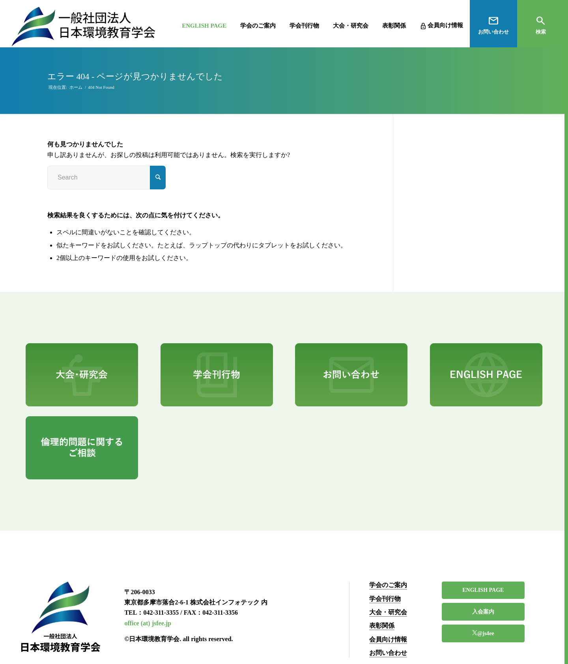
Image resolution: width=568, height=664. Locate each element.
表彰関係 (381, 625)
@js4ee (485, 633)
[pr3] (351, 374)
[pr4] (486, 374)
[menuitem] (194, 23)
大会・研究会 (388, 612)
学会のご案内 (388, 585)
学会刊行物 (385, 598)
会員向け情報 (388, 639)
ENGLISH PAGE (483, 590)
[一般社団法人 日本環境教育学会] (83, 26)
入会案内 (483, 612)
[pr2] (217, 374)
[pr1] (82, 374)
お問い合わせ (388, 652)
